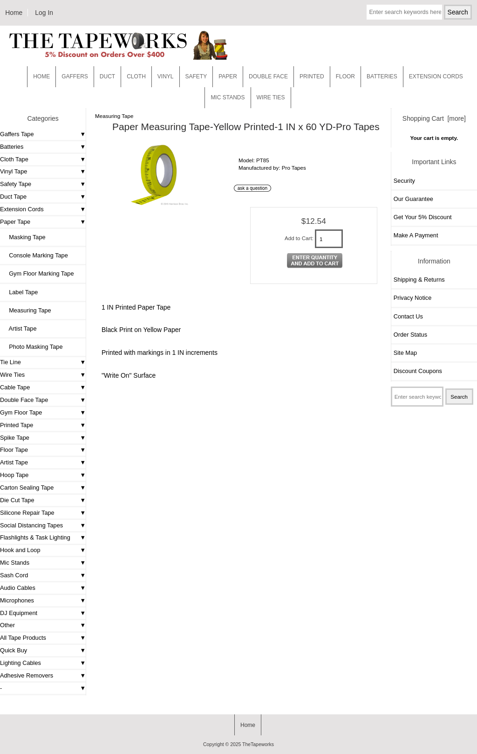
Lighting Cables (20, 662)
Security (404, 180)
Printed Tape (16, 425)
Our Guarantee (413, 198)
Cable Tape (15, 387)
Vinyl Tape (13, 171)
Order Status (410, 334)
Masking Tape (24, 237)
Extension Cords (22, 209)
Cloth (136, 76)
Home (13, 12)
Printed (312, 76)
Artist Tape (19, 328)
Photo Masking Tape (32, 346)
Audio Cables (17, 587)
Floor (345, 76)
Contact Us (408, 316)
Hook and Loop (20, 549)
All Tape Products (23, 637)
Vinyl (165, 76)
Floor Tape (14, 449)
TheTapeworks (258, 744)
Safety (196, 76)
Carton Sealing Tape (27, 487)
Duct (107, 76)
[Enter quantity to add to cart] (329, 238)
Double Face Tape (24, 399)
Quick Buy (13, 650)
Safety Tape (15, 183)
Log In (44, 12)
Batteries (382, 76)
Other (7, 625)
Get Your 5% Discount (423, 217)
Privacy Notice (412, 297)
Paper (227, 76)
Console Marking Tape (35, 255)
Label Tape (20, 292)
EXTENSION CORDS (436, 76)
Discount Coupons (418, 370)
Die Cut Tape (17, 500)
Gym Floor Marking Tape (38, 273)
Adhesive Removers (26, 675)
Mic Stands (14, 562)
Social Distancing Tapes (31, 525)
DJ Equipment (18, 612)
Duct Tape (13, 196)
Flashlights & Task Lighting (35, 537)
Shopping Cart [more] (434, 118)
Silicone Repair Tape (27, 512)
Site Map (405, 352)
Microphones (17, 600)
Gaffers (74, 76)
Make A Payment (416, 235)
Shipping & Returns (419, 279)
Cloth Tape (14, 159)
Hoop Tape (14, 474)
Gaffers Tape (17, 134)
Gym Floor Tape (21, 412)
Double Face (268, 76)
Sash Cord (14, 575)
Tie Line (10, 362)
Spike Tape (14, 437)
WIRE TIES (271, 97)
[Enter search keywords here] (404, 12)
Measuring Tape (114, 116)
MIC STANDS (228, 97)
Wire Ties (12, 374)
